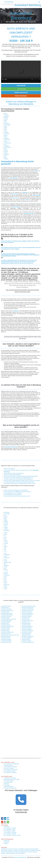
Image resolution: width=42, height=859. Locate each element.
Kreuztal (6, 151)
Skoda (5, 581)
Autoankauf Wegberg (26, 637)
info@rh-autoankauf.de (21, 92)
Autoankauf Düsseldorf (6, 640)
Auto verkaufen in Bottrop (10, 771)
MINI (5, 563)
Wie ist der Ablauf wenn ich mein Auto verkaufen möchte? (17, 496)
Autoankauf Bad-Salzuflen (7, 614)
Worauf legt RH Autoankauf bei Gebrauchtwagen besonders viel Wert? (20, 483)
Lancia (5, 556)
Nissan (5, 566)
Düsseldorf (6, 145)
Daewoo (6, 527)
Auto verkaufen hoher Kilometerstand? (12, 494)
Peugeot (6, 569)
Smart (5, 582)
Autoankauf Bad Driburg (6, 613)
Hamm (5, 130)
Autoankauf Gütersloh (6, 606)
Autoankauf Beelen (5, 617)
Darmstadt (6, 154)
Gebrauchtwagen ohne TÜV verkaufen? (13, 493)
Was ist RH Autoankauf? (9, 468)
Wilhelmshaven (7, 147)
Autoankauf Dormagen (6, 609)
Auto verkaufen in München (10, 772)
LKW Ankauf (7, 785)
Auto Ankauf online (8, 782)
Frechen (6, 119)
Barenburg (6, 116)
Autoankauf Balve (26, 639)
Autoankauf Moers (5, 611)
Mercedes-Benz (7, 562)
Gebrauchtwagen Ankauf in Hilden (11, 779)
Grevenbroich (7, 139)
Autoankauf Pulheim (5, 624)
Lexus (5, 559)
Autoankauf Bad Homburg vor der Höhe (10, 635)
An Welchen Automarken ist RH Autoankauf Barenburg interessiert (19, 482)
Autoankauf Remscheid (6, 620)
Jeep (5, 548)
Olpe (5, 157)
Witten (5, 129)
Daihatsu (6, 529)
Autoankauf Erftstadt (5, 622)
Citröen (5, 526)
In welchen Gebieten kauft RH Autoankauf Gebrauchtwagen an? (18, 479)
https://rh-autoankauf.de (19, 857)
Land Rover (6, 557)
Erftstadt (6, 117)
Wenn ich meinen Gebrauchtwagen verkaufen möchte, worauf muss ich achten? (22, 480)
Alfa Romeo (6, 512)
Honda (5, 540)
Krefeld (5, 153)
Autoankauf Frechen (5, 633)
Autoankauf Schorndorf (6, 616)
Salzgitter (6, 158)
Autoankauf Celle (26, 617)
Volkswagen (6, 530)
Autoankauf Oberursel (27, 632)
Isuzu (5, 544)
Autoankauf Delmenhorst (27, 620)
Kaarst (5, 120)
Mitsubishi (6, 565)
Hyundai (6, 543)
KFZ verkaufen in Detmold (10, 833)
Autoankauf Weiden (26, 635)
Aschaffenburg (7, 142)
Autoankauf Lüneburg (27, 611)
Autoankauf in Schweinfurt (10, 777)
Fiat (5, 535)
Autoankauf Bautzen (26, 623)
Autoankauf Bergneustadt (27, 607)
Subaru (5, 585)
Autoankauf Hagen (5, 629)
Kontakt (5, 843)
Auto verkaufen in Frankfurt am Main (12, 835)
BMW (5, 518)
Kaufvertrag (32, 253)
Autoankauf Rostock (5, 637)
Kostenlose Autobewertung (10, 788)
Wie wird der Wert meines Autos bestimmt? (13, 473)
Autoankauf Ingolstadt (27, 629)
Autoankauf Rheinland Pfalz (7, 626)
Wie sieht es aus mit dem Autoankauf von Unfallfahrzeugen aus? (18, 477)
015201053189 (21, 85)
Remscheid (6, 133)
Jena (5, 144)
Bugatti (5, 519)
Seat (5, 579)
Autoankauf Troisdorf (26, 640)
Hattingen (6, 132)
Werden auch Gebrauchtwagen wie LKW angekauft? (16, 490)
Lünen (5, 122)
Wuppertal (6, 138)
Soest (5, 126)
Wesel (5, 141)
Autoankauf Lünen (26, 622)
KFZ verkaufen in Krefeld (9, 830)
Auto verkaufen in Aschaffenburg (11, 763)
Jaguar (5, 546)
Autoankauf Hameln (26, 624)
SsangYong (6, 584)
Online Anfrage (15, 198)
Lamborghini (7, 554)
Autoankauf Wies (25, 619)
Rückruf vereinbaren (21, 96)
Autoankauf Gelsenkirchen (28, 609)
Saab (5, 578)
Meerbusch (6, 123)
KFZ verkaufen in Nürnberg (10, 832)
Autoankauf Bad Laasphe (27, 610)
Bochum (6, 150)
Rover (5, 576)
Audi (5, 515)
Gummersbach (7, 124)
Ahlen (5, 113)
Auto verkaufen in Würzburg (10, 766)
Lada (5, 553)
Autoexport (6, 783)
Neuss (5, 148)
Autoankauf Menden (26, 633)
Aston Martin (7, 513)
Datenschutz (7, 840)
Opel (5, 568)
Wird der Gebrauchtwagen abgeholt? (12, 474)
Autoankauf (6, 826)
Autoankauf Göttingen (27, 616)
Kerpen (5, 136)
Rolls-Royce (6, 575)
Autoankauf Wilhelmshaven (28, 642)
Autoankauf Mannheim (6, 642)
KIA (5, 549)
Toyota (5, 588)
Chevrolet (6, 523)
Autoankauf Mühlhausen (27, 626)
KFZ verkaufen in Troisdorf (10, 828)
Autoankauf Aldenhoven (27, 614)
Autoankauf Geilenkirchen (27, 630)
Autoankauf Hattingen (9, 768)
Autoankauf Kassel (8, 765)
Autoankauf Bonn (5, 607)
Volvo (5, 551)
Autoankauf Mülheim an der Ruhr (8, 619)
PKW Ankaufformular (8, 786)
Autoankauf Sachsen (5, 627)
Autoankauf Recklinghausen (7, 632)
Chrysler (6, 524)
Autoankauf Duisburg (9, 780)
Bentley (5, 516)
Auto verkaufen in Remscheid (10, 769)
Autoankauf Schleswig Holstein (29, 606)
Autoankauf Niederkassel (27, 613)
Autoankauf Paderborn (6, 639)
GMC (5, 538)
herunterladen (25, 254)
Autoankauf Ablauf (5, 630)
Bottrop (5, 135)
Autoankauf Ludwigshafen (27, 636)
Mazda (5, 560)
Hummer (6, 541)
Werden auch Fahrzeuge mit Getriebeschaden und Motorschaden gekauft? (21, 476)
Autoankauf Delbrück (6, 636)
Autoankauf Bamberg (26, 627)
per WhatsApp (21, 89)
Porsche (6, 572)
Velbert (5, 127)
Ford (5, 537)
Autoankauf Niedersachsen (7, 610)
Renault (5, 573)
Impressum (6, 842)
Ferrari (5, 534)
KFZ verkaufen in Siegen (9, 829)
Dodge (5, 532)
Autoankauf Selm (5, 623)
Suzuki (5, 587)
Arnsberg (6, 114)
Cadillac (6, 521)
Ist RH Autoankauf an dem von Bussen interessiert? (17, 491)
